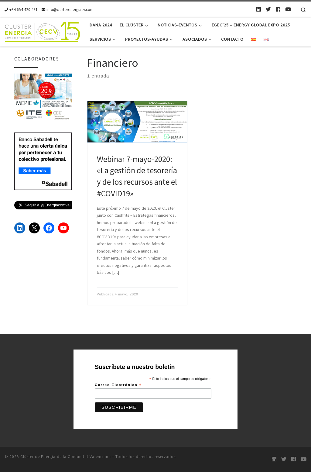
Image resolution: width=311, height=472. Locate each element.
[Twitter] (268, 9)
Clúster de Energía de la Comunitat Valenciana (65, 456)
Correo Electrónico (118, 385)
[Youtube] (288, 9)
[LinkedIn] (258, 9)
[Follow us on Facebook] (278, 9)
